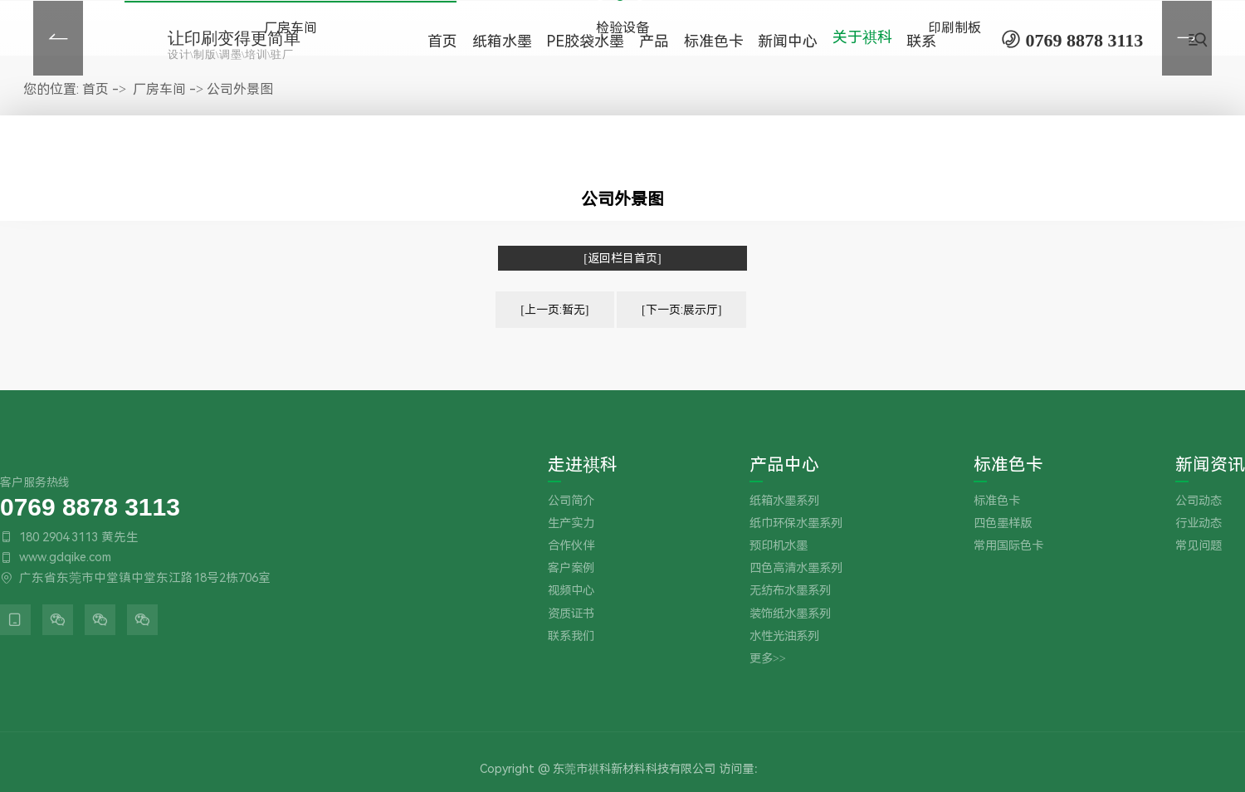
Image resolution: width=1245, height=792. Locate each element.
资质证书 (571, 614)
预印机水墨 (778, 546)
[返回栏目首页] (622, 258)
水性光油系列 (784, 636)
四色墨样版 (1003, 523)
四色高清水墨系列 (795, 568)
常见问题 (1198, 546)
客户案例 (571, 568)
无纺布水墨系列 (790, 591)
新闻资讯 (1210, 465)
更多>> (767, 659)
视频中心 (571, 591)
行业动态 (1198, 523)
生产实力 (571, 523)
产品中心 (784, 465)
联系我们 (571, 636)
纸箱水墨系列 (784, 501)
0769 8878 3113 (90, 506)
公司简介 (571, 501)
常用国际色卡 (1008, 546)
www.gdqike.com (65, 557)
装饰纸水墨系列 (790, 614)
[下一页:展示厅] (681, 309)
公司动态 (1198, 501)
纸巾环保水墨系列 (795, 523)
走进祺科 (583, 465)
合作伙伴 (571, 546)
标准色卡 (1008, 465)
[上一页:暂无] (554, 309)
